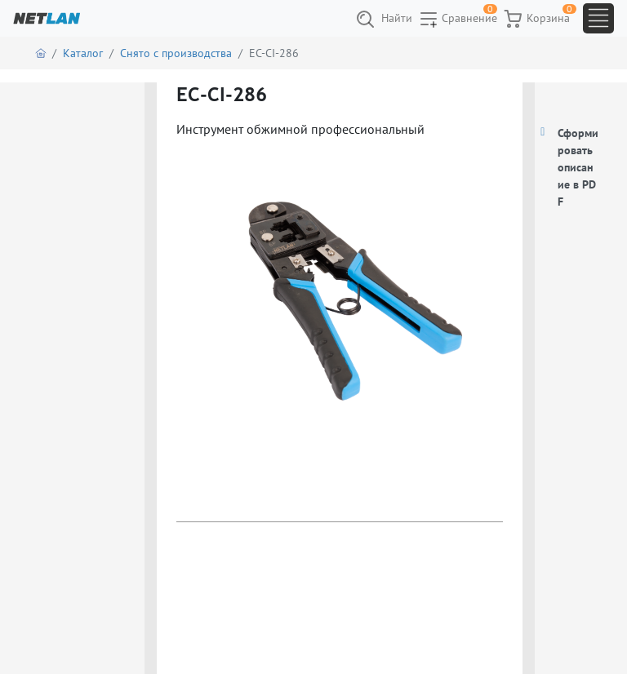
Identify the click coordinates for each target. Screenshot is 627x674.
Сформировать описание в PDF (578, 167)
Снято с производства (176, 53)
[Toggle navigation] (598, 18)
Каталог (83, 53)
